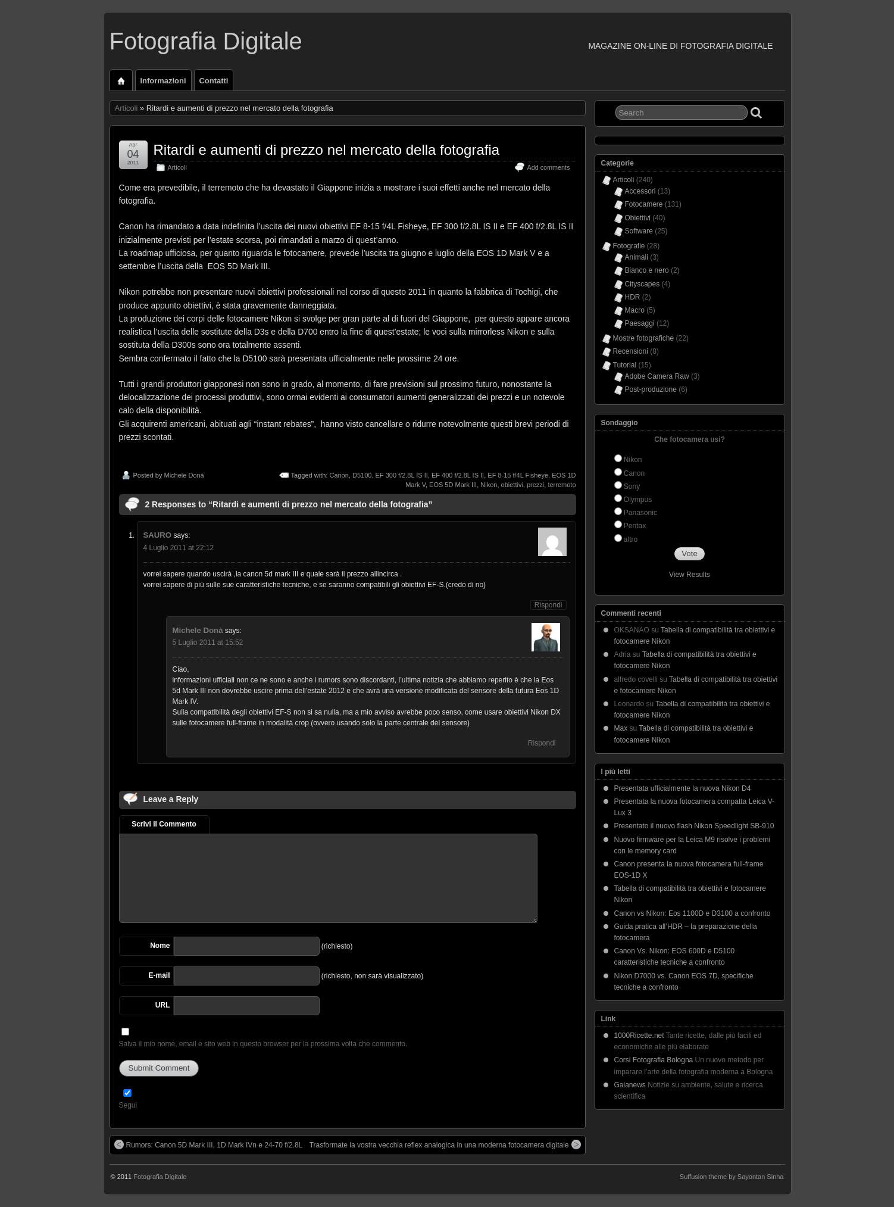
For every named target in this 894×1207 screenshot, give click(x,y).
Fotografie (629, 246)
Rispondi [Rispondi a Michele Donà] (542, 743)
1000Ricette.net (639, 1035)
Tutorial (625, 365)
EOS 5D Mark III (453, 484)
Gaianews (630, 1085)
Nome (160, 945)
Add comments (548, 167)
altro (630, 539)
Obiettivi (638, 218)
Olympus (638, 499)
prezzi (535, 484)
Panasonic (640, 513)
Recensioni (630, 351)
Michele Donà (184, 475)
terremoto (562, 484)
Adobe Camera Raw (657, 376)
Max (621, 728)
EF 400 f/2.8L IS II (458, 475)
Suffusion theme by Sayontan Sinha (732, 1176)
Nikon (488, 484)
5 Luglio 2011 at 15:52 (208, 642)
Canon (338, 475)
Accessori (640, 191)
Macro (635, 310)
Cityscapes (642, 284)
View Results (689, 574)
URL (162, 1005)
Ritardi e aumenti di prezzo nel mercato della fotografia (327, 150)
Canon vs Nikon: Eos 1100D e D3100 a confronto (692, 913)
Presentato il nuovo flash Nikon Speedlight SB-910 (694, 826)
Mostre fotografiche (643, 338)
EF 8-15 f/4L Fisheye (517, 475)
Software (639, 231)
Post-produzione (651, 389)
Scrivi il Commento (164, 824)
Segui (128, 1105)
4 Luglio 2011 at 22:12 (178, 548)
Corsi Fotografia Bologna (653, 1060)
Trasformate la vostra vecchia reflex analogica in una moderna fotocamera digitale (445, 1144)
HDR (632, 297)
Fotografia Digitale (206, 41)
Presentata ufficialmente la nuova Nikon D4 (682, 788)
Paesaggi (640, 323)
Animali (636, 257)
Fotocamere (644, 204)
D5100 (361, 475)
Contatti (214, 80)
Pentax (635, 526)
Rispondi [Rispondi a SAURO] (548, 605)
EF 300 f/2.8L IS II (402, 475)
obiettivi (512, 484)
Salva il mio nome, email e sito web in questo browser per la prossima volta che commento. (263, 1044)
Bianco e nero (647, 270)
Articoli (126, 108)
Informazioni (163, 80)
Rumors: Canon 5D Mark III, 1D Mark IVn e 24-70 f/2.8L (208, 1144)
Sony (632, 486)
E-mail (159, 975)
